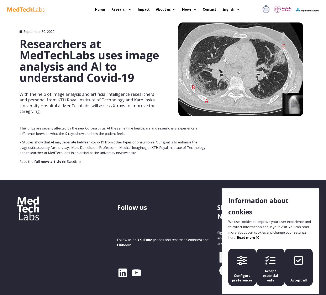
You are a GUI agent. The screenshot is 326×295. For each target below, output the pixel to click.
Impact (144, 9)
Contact (208, 9)
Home (102, 9)
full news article (47, 161)
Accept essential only (270, 265)
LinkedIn (124, 245)
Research (120, 9)
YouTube (144, 240)
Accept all (299, 265)
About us (163, 9)
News (186, 9)
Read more (248, 234)
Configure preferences (241, 265)
